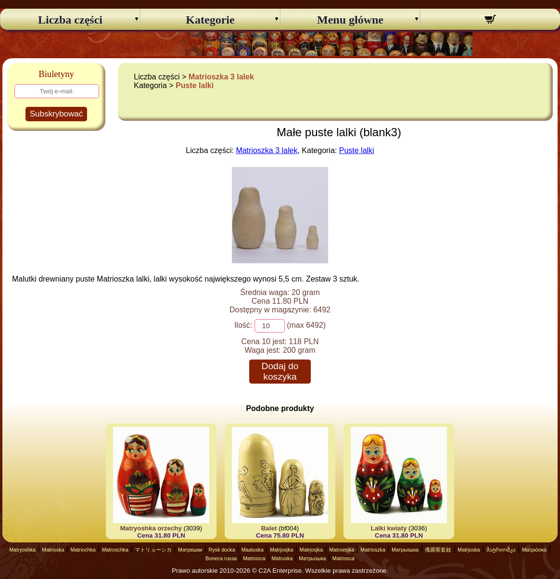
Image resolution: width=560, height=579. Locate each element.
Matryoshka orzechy (151, 528)
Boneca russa (221, 558)
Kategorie (210, 19)
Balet (269, 528)
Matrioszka (372, 550)
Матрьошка (405, 550)
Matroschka (115, 550)
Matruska (282, 558)
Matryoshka (22, 550)
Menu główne (350, 19)
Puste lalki (195, 85)
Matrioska (53, 550)
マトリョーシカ (153, 550)
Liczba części (70, 19)
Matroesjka (341, 550)
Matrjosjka (281, 550)
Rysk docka (222, 550)
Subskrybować (56, 113)
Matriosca (254, 558)
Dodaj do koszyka (280, 371)
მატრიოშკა (501, 550)
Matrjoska (469, 550)
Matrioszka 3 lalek (221, 77)
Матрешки (190, 550)
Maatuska (253, 550)
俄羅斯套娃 (438, 550)
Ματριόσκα (534, 550)
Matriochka (83, 550)
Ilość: (243, 325)
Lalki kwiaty (389, 528)
